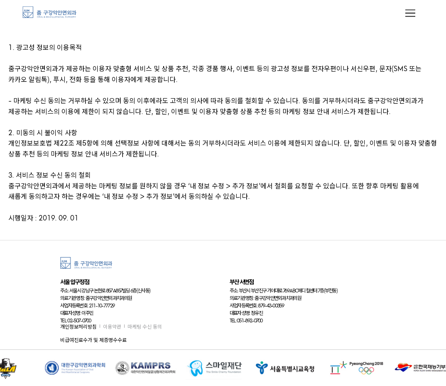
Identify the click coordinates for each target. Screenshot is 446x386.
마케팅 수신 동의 (144, 327)
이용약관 (112, 327)
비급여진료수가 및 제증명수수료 (93, 340)
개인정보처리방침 (78, 327)
